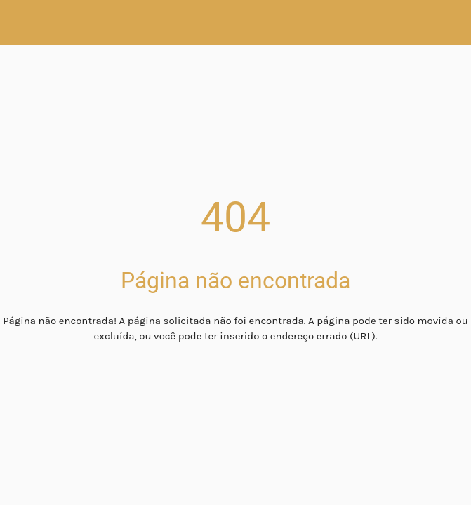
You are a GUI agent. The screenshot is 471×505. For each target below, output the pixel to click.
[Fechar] (22, 22)
